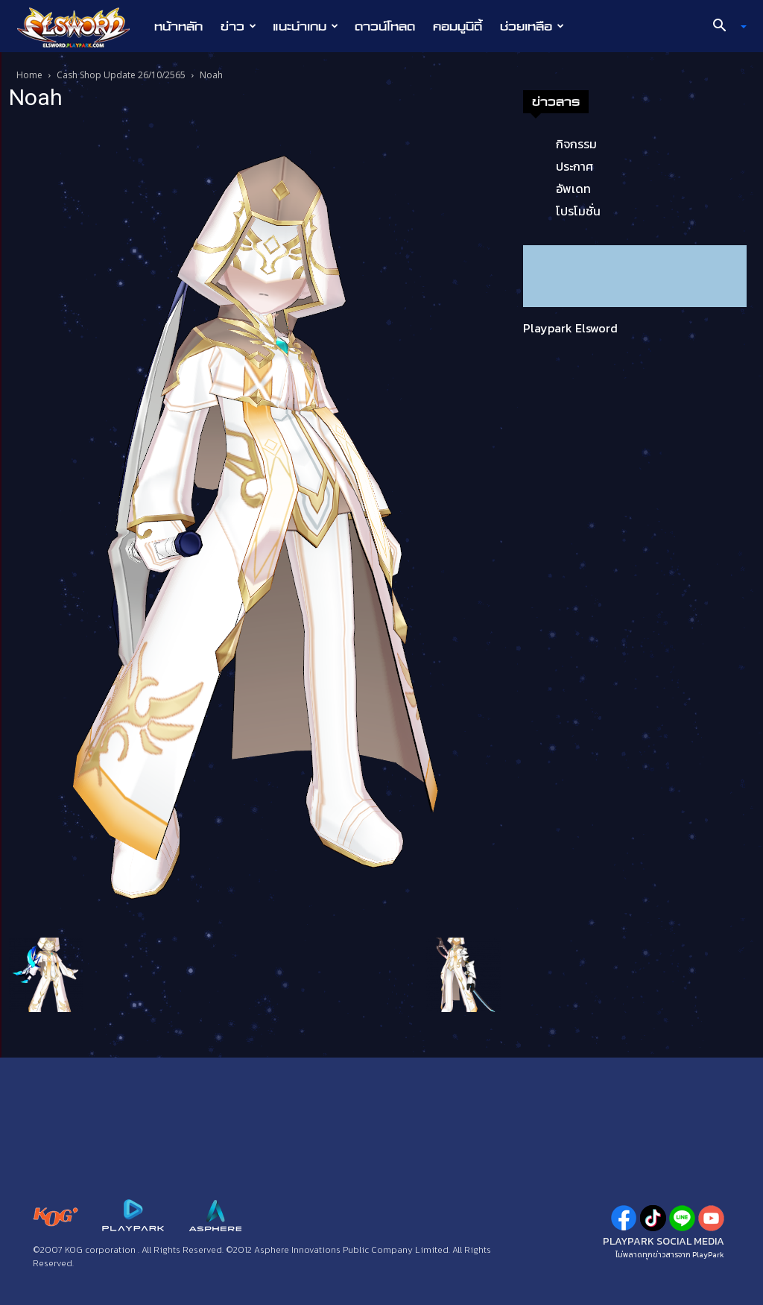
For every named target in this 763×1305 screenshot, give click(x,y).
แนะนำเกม (305, 26)
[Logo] (80, 27)
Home (29, 75)
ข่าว (238, 26)
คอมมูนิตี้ (457, 26)
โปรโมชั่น (578, 211)
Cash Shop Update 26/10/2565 (121, 75)
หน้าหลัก (178, 26)
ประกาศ (574, 166)
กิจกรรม (576, 144)
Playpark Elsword (570, 328)
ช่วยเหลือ (532, 26)
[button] (724, 27)
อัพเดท (573, 189)
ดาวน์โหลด (385, 26)
